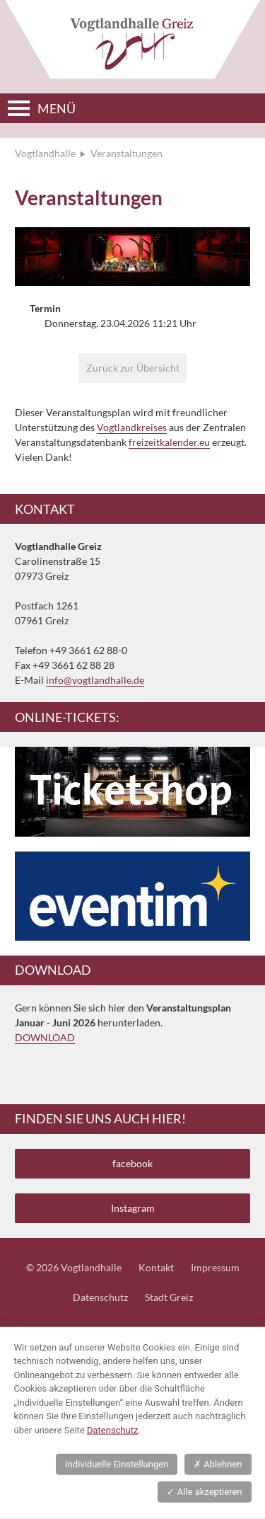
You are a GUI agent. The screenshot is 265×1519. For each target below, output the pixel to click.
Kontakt (156, 1267)
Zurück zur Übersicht (132, 368)
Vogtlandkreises (132, 427)
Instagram (133, 1208)
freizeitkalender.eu (169, 442)
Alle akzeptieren (204, 1491)
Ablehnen (218, 1464)
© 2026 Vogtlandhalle (74, 1267)
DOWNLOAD (45, 1037)
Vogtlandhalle (45, 153)
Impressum (215, 1267)
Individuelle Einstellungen (116, 1464)
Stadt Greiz (169, 1297)
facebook (132, 1163)
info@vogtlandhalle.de (95, 680)
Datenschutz (100, 1297)
